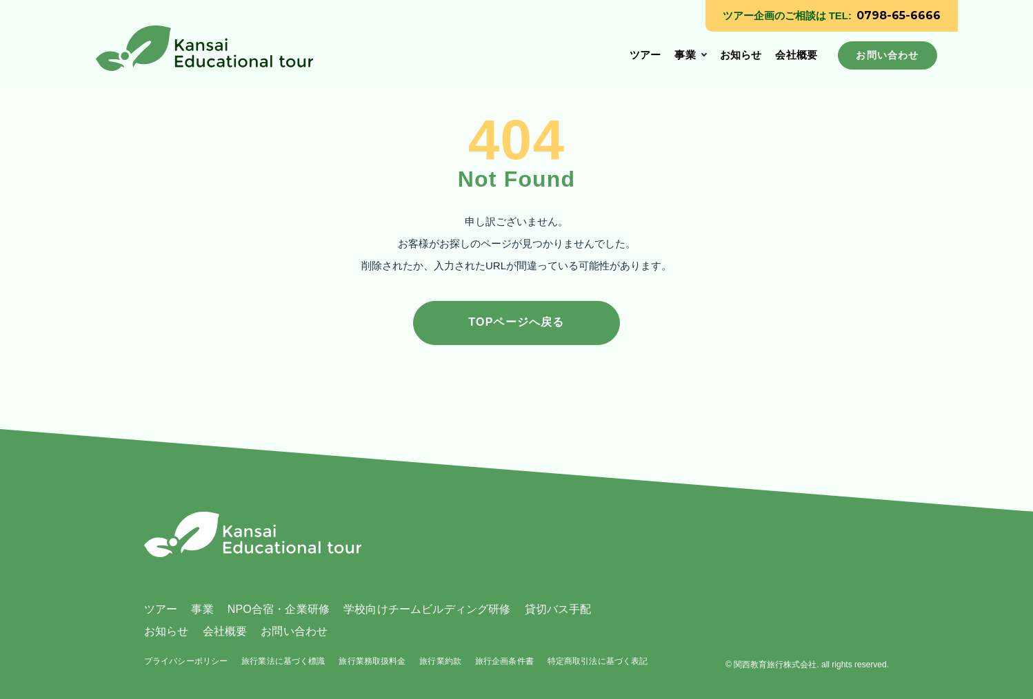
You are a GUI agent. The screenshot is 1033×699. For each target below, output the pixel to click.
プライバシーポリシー (186, 661)
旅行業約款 (440, 661)
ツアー (645, 55)
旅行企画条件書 (504, 661)
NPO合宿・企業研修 (279, 609)
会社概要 (796, 55)
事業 (684, 55)
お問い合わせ (294, 631)
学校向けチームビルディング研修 (426, 609)
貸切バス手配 (558, 609)
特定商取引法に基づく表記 (598, 661)
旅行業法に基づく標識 (283, 661)
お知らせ (741, 55)
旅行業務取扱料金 (372, 661)
